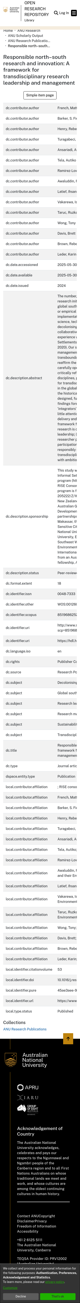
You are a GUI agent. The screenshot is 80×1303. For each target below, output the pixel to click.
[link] (25, 1029)
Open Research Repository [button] (37, 9)
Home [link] (8, 31)
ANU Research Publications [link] (29, 41)
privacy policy (54, 1282)
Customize (10, 1288)
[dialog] (40, 1283)
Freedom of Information (36, 1226)
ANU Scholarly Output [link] (25, 36)
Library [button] (29, 20)
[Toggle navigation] (74, 13)
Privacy (41, 1221)
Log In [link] (64, 13)
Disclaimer (26, 1221)
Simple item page (40, 95)
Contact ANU (28, 1216)
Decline (21, 1296)
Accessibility (27, 1231)
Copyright (47, 1216)
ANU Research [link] (28, 31)
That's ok (57, 1296)
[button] (56, 13)
